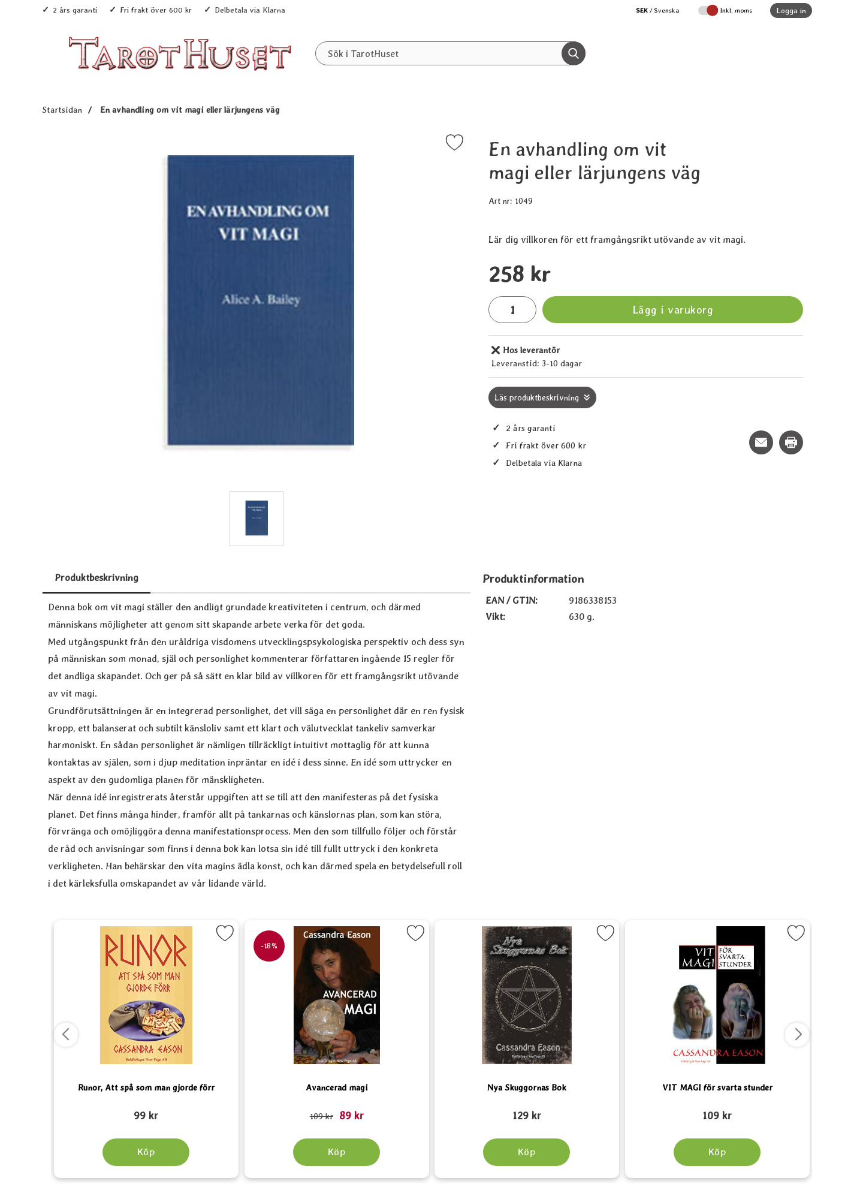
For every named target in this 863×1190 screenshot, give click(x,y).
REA (511, 79)
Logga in (791, 10)
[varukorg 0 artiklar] (777, 53)
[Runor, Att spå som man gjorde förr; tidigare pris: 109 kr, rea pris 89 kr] (146, 1110)
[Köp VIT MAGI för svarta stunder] (717, 1152)
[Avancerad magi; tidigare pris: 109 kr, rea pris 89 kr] (337, 1110)
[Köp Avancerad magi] (336, 1152)
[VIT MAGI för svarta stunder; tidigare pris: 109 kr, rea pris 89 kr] (717, 1110)
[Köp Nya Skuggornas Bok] (526, 1152)
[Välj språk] (651, 10)
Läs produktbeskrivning (536, 397)
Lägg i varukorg (673, 309)
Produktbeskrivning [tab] (96, 577)
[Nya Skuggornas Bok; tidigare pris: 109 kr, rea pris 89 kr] (526, 1110)
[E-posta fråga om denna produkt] (761, 442)
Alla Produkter (371, 79)
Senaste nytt (451, 79)
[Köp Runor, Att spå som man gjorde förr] (145, 1152)
